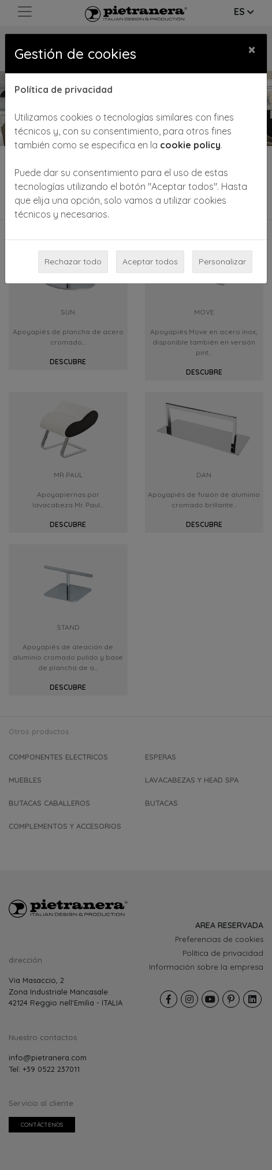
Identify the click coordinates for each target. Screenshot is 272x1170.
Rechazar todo (73, 261)
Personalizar (222, 261)
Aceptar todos (150, 261)
